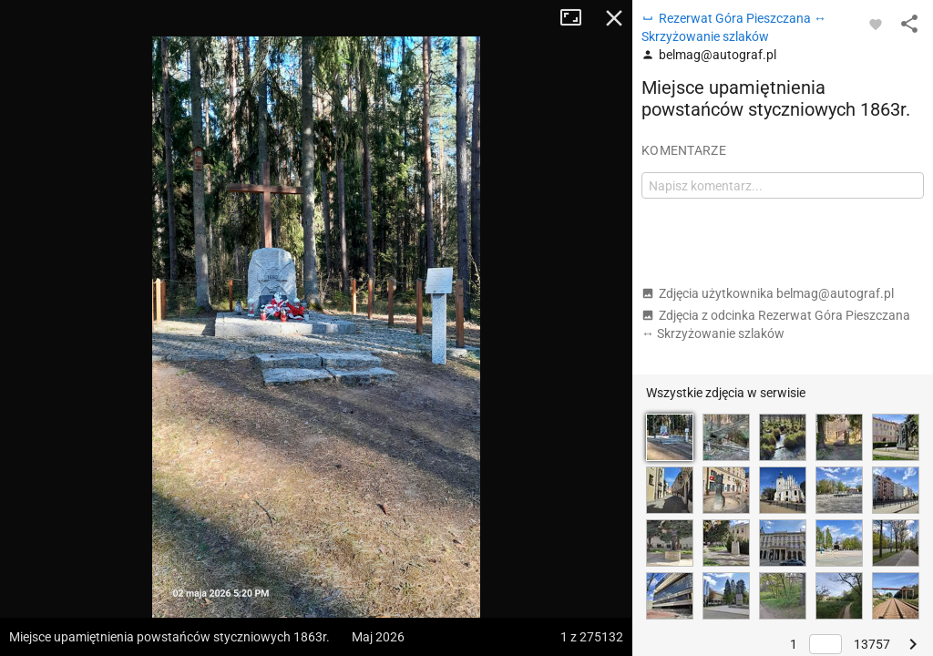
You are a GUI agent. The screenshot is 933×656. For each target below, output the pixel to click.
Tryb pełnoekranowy (577, 18)
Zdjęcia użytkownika (767, 293)
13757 (872, 644)
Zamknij (614, 18)
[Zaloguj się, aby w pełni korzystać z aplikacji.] (875, 23)
